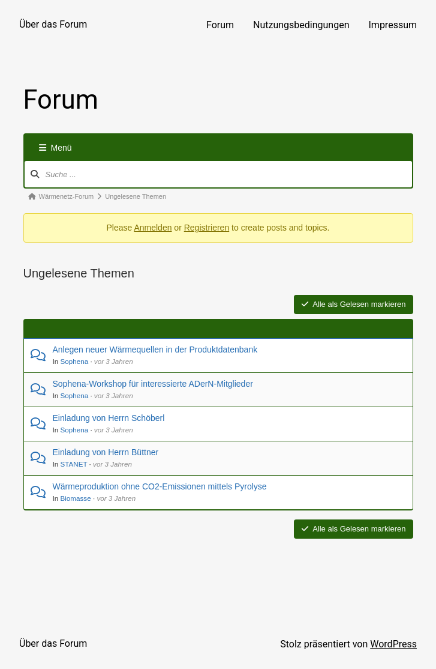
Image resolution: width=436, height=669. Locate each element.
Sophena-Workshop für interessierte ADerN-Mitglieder (153, 384)
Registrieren (206, 227)
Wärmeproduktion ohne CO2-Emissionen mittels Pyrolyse (160, 486)
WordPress (393, 644)
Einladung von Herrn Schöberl (109, 418)
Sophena (74, 361)
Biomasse (75, 498)
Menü (55, 148)
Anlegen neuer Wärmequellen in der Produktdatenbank (155, 349)
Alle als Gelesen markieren (353, 304)
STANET (73, 464)
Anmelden (153, 227)
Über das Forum (53, 24)
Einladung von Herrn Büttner (106, 452)
